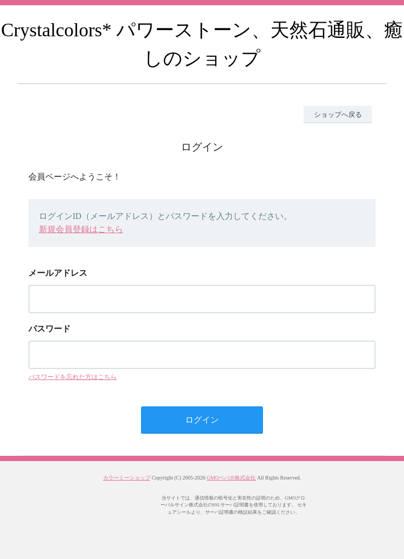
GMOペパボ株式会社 (231, 478)
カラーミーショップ (126, 478)
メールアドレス (57, 272)
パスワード (49, 328)
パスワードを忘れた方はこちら (72, 377)
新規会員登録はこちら (81, 229)
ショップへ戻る (338, 114)
